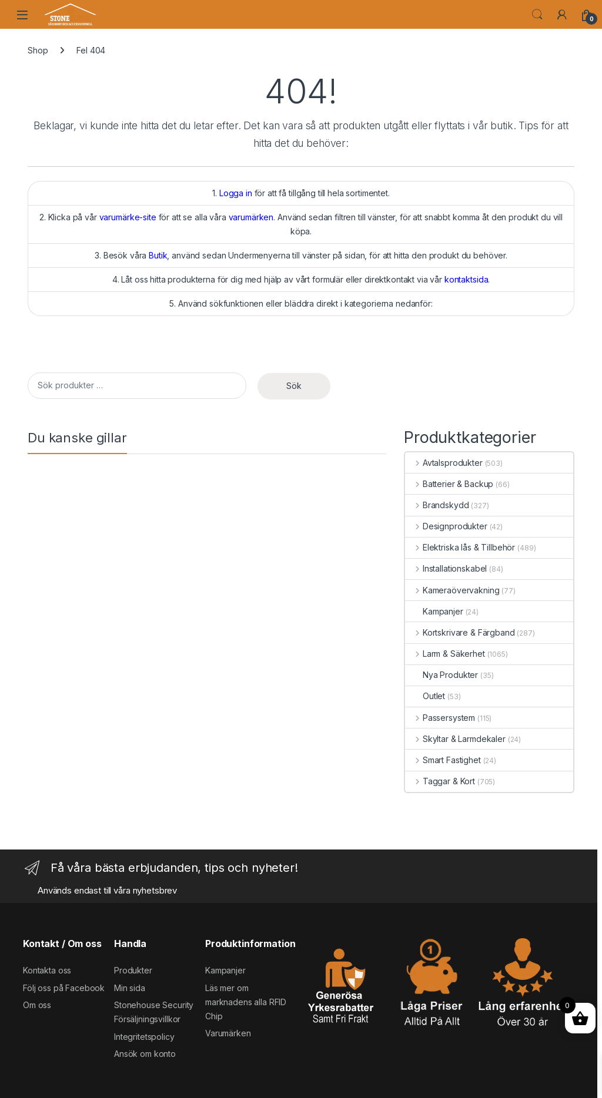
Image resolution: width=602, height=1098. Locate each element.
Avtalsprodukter (444, 463)
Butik (158, 255)
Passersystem (440, 718)
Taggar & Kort (440, 781)
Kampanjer (434, 611)
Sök (294, 386)
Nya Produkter (441, 675)
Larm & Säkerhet (445, 654)
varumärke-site (127, 217)
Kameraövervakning (452, 590)
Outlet (425, 696)
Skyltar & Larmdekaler (455, 739)
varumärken (251, 217)
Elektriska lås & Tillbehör (460, 547)
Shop (38, 50)
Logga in (235, 193)
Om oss (37, 1005)
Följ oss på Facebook (64, 988)
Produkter (133, 970)
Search (537, 14)
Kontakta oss (47, 970)
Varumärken (228, 1033)
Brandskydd (437, 505)
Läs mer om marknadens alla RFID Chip (245, 1002)
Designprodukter (446, 526)
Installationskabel (446, 568)
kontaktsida (466, 279)
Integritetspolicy (144, 1037)
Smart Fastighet (443, 760)
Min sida (129, 988)
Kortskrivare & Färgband (460, 632)
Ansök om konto (145, 1054)
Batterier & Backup (449, 484)
